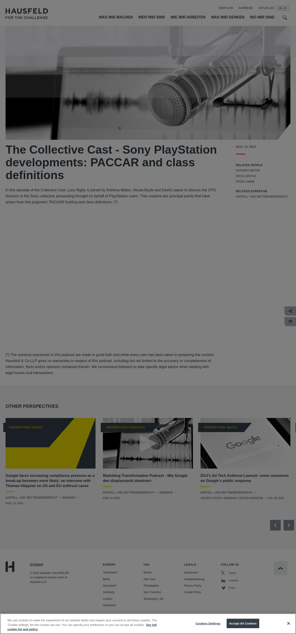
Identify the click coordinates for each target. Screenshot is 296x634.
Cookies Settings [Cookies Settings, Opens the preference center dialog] (208, 623)
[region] (148, 623)
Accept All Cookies (243, 623)
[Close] (289, 623)
